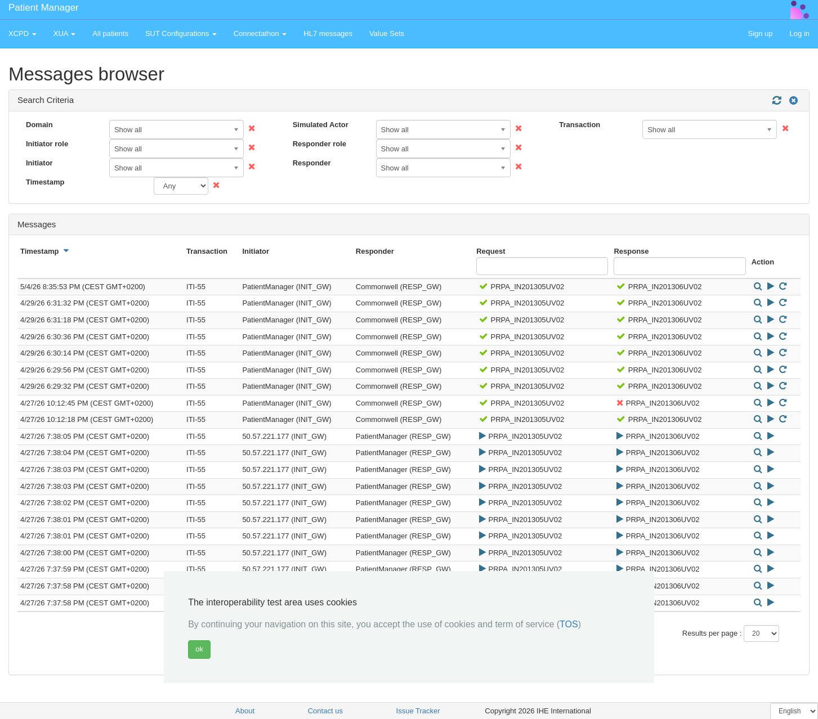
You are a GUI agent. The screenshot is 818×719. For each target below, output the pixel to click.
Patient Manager (43, 7)
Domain (39, 124)
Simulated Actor (320, 124)
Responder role (319, 144)
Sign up (760, 33)
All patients (110, 33)
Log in (800, 33)
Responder (312, 163)
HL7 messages (327, 33)
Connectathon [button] (260, 33)
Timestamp (45, 182)
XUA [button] (64, 33)
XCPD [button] (22, 33)
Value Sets (386, 33)
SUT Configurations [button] (181, 33)
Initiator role (47, 144)
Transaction (579, 124)
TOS (569, 624)
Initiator (39, 163)
